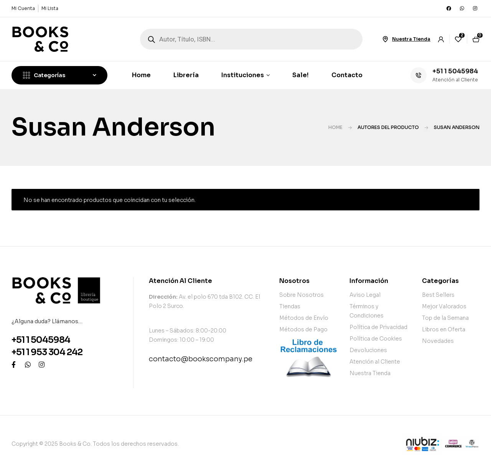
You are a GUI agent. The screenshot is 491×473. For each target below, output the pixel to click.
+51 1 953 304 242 (47, 352)
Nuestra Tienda (411, 39)
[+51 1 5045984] (418, 75)
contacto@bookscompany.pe (200, 359)
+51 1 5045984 (455, 71)
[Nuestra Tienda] (385, 39)
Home (335, 127)
